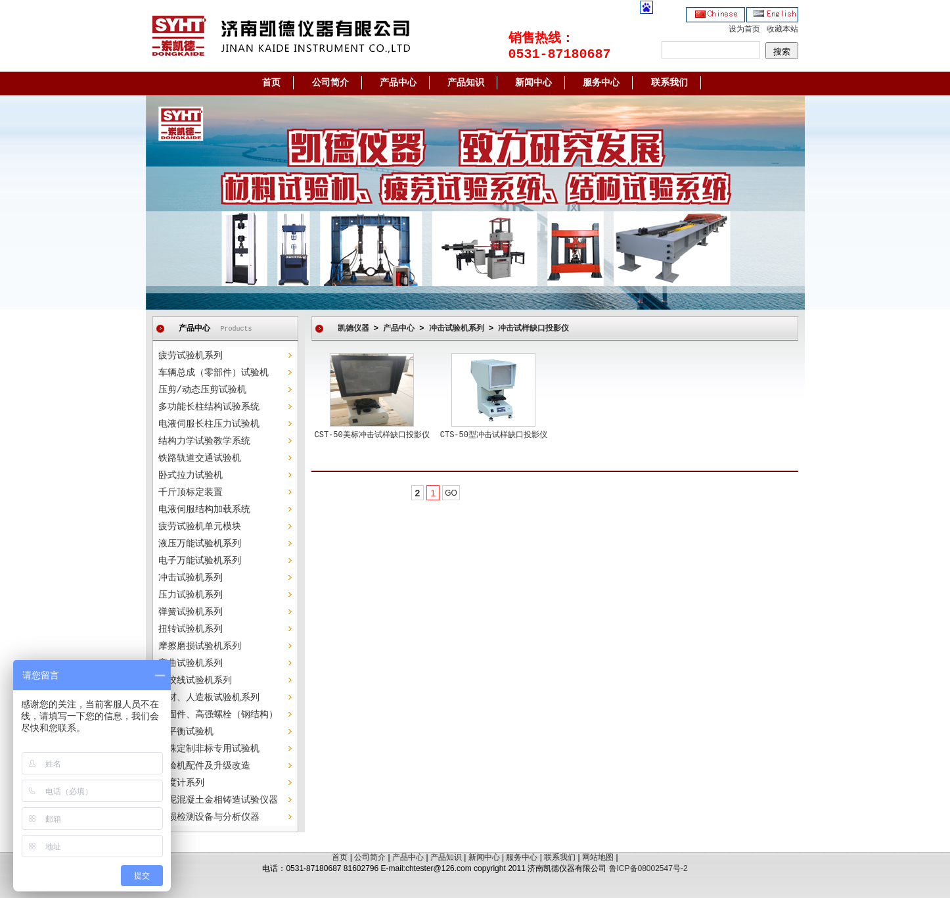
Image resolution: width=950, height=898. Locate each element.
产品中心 (398, 83)
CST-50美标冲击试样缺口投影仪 (372, 435)
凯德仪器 (353, 328)
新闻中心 (533, 83)
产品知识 (465, 83)
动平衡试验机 (186, 731)
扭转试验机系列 (190, 629)
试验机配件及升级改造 (204, 766)
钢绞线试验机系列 (195, 680)
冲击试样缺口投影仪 (533, 328)
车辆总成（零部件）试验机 (213, 372)
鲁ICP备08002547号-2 (648, 868)
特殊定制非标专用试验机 (209, 749)
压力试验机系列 (190, 595)
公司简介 (330, 83)
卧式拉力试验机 (190, 475)
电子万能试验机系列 (199, 560)
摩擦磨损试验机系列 (199, 646)
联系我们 (669, 83)
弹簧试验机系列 (190, 612)
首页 (271, 83)
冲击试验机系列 (190, 578)
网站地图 (598, 857)
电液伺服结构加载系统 (204, 509)
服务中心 (601, 83)
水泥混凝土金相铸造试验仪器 (218, 800)
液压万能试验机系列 (199, 543)
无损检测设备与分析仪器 (209, 817)
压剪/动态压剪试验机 (202, 390)
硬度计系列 (181, 783)
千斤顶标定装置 (190, 492)
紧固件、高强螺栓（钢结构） (218, 714)
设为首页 (744, 29)
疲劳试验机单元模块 (199, 526)
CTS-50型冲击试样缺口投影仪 (493, 435)
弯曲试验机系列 (190, 663)
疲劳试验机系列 (190, 355)
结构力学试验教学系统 (204, 441)
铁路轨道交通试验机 (199, 458)
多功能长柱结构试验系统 (209, 407)
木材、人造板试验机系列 (209, 697)
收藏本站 (782, 29)
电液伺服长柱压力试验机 (209, 424)
